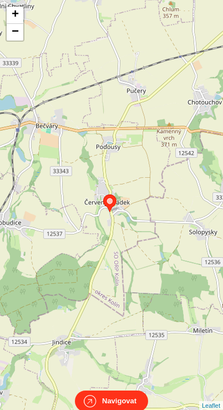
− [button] (15, 32)
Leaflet (211, 395)
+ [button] (15, 15)
